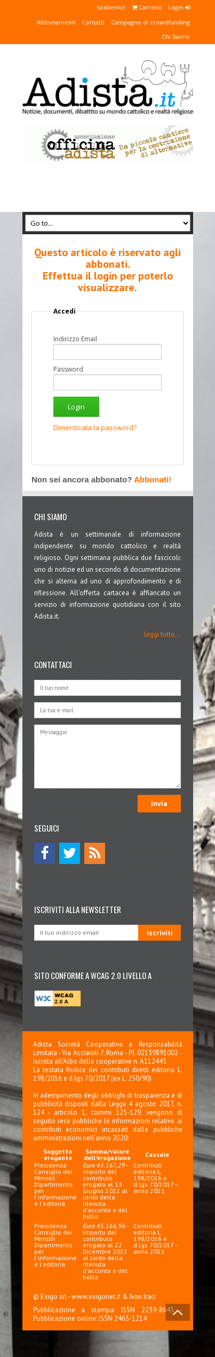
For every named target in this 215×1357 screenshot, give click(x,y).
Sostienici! (111, 7)
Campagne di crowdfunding (150, 22)
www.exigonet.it (96, 1296)
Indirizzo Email (75, 339)
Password (68, 369)
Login (179, 7)
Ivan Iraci (143, 1296)
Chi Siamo (176, 36)
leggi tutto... (162, 634)
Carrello (147, 7)
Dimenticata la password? (95, 427)
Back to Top (177, 1312)
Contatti (93, 22)
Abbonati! (152, 479)
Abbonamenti (56, 22)
